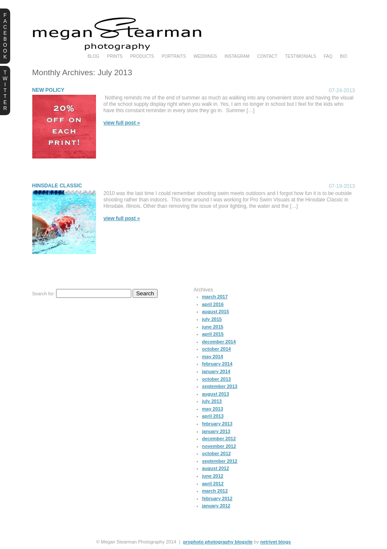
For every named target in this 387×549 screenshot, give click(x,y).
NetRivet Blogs (275, 541)
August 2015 (215, 311)
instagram (237, 56)
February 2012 (217, 498)
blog (93, 56)
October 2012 (216, 453)
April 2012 (213, 483)
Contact (267, 56)
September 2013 (219, 386)
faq (328, 56)
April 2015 (213, 334)
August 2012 (215, 468)
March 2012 (215, 490)
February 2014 (217, 363)
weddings (205, 56)
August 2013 (215, 393)
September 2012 (219, 461)
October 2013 (216, 379)
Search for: (43, 293)
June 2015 (212, 326)
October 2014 (216, 348)
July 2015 (212, 319)
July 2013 (212, 401)
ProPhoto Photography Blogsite (218, 541)
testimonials (300, 56)
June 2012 (212, 475)
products (142, 56)
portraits (174, 56)
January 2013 (216, 431)
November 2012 (219, 446)
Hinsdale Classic (57, 186)
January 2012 (216, 505)
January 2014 (216, 371)
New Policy (48, 90)
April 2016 (213, 304)
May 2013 (212, 408)
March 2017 (215, 296)
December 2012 (219, 438)
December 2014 (219, 341)
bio (343, 56)
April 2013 (213, 416)
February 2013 (217, 423)
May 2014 (212, 356)
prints (115, 56)
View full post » (122, 123)
